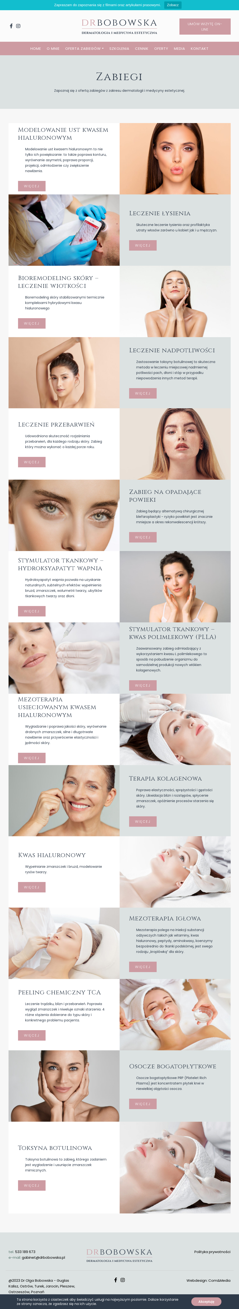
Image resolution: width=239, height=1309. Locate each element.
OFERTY (161, 48)
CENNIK (142, 48)
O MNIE (53, 48)
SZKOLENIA (119, 48)
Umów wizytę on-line (205, 26)
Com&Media (219, 1280)
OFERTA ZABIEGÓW (83, 48)
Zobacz (173, 5)
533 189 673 (25, 1251)
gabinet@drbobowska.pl (43, 1257)
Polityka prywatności (212, 1251)
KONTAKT (200, 48)
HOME (35, 48)
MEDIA (179, 48)
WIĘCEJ (143, 255)
